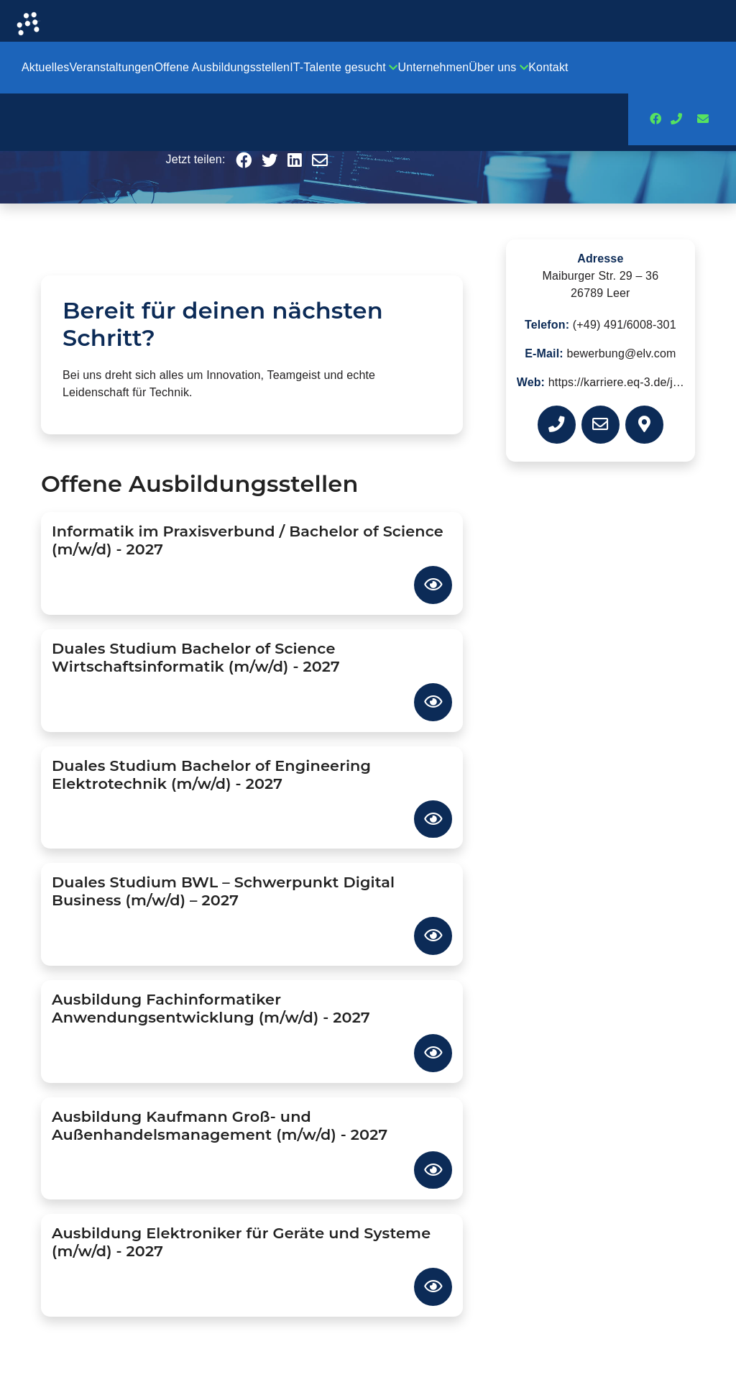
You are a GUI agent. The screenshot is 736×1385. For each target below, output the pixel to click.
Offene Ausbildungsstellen (222, 67)
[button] (244, 161)
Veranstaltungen (111, 67)
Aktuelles (45, 67)
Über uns (498, 67)
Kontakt (548, 67)
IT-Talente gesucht (343, 67)
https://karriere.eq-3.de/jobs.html (632, 382)
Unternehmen (433, 67)
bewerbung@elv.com (621, 353)
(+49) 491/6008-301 (624, 325)
